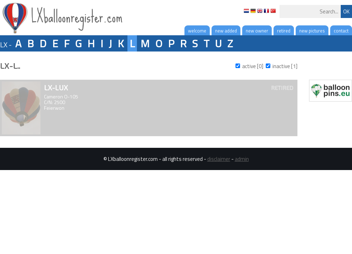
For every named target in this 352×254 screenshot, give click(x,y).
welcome (197, 30)
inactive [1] (284, 66)
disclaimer (218, 159)
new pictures (312, 30)
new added (226, 30)
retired (283, 30)
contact (341, 30)
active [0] (252, 66)
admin (242, 159)
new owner (257, 30)
